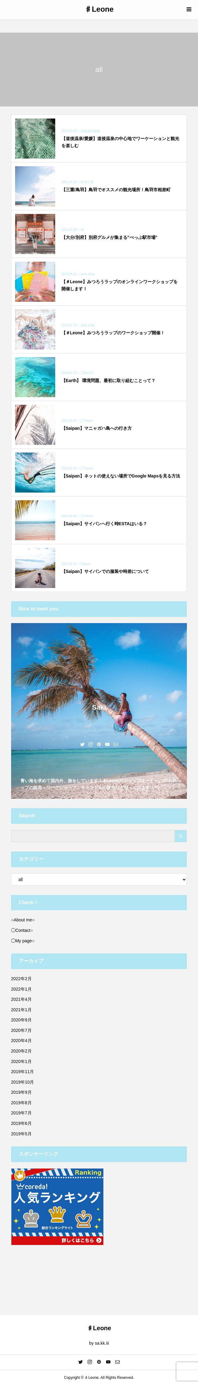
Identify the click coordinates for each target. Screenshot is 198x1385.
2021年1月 (21, 1009)
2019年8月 (21, 1102)
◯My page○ (23, 940)
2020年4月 (21, 1040)
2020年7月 (21, 1030)
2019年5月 (21, 1133)
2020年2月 (21, 1051)
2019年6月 (21, 1123)
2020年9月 (21, 1019)
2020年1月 (21, 1061)
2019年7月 (21, 1112)
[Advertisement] (99, 1276)
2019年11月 (22, 1071)
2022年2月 (21, 978)
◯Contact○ (22, 930)
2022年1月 (21, 989)
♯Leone (99, 9)
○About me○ (23, 919)
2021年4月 (21, 999)
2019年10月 (22, 1082)
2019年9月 (21, 1092)
